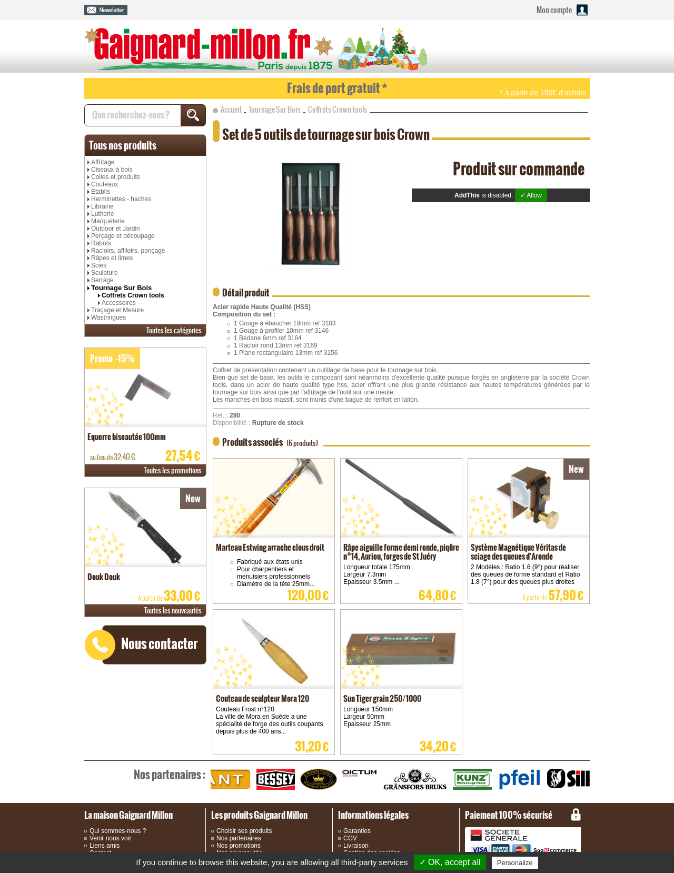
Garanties (357, 831)
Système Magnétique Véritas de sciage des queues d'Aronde (518, 551)
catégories (174, 330)
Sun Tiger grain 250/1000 (382, 698)
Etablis (100, 191)
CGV (350, 838)
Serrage (102, 280)
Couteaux (104, 184)
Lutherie (102, 213)
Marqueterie (108, 221)
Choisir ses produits (244, 831)
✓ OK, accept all (450, 862)
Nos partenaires (238, 838)
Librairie (102, 206)
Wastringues (108, 317)
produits (122, 145)
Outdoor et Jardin (115, 228)
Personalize (515, 863)
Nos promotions (238, 845)
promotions (173, 470)
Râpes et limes (112, 258)
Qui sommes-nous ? (118, 831)
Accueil (231, 109)
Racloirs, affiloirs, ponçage (128, 250)
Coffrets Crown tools (133, 295)
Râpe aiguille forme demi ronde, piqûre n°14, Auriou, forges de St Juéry (401, 551)
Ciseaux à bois (112, 169)
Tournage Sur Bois (121, 288)
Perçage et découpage (123, 236)
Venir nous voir (110, 838)
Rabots (101, 243)
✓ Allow (531, 195)
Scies (98, 265)
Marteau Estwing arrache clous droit (270, 547)
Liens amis (105, 845)
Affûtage (102, 162)
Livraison (356, 845)
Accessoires (119, 302)
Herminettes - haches (121, 199)
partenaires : (169, 774)
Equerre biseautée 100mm (126, 437)
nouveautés (173, 611)
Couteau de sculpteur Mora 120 (262, 698)
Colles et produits (115, 177)
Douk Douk (103, 577)
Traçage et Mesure (117, 310)
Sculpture (104, 272)
